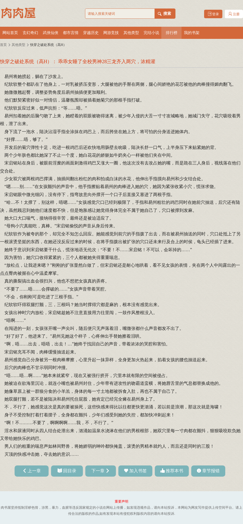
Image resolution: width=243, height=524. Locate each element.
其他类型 (131, 33)
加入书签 (138, 470)
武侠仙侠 (50, 33)
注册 (234, 14)
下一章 (97, 470)
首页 (3, 45)
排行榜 (171, 33)
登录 (213, 14)
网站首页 (10, 33)
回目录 (69, 470)
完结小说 (151, 33)
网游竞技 (111, 33)
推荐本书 (174, 470)
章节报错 (211, 470)
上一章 (34, 470)
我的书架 (192, 33)
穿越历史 (91, 33)
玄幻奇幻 (30, 33)
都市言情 (70, 33)
